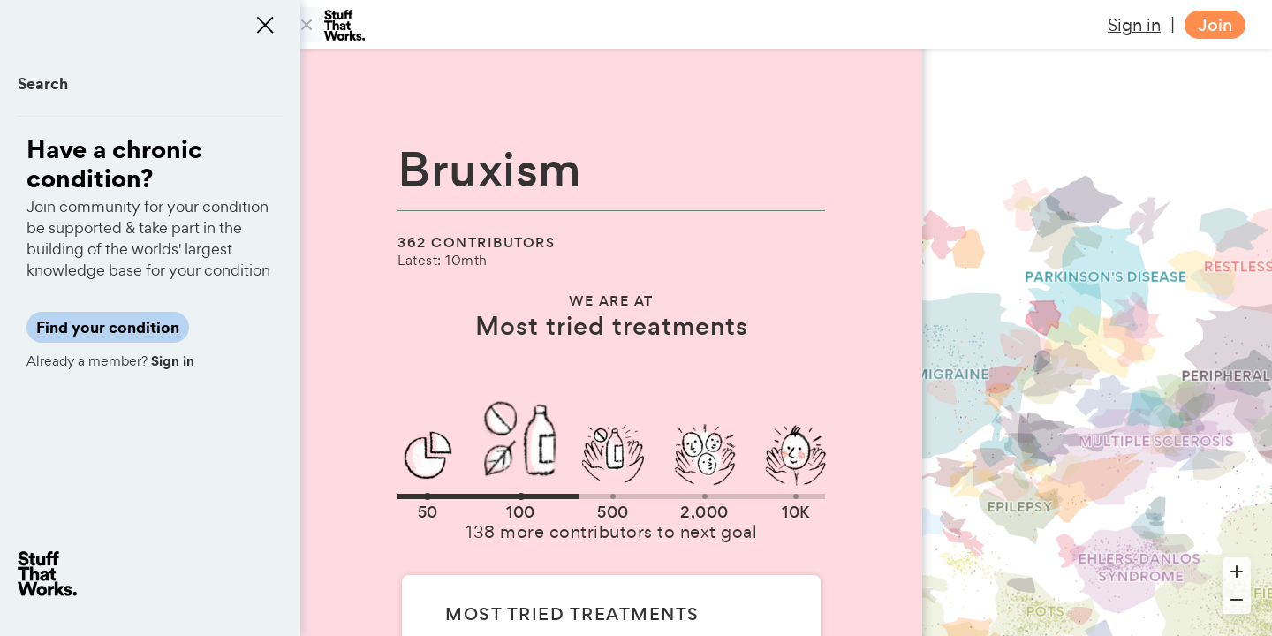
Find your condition (107, 327)
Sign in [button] (1134, 24)
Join (1215, 25)
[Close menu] (265, 24)
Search (43, 83)
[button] (427, 496)
